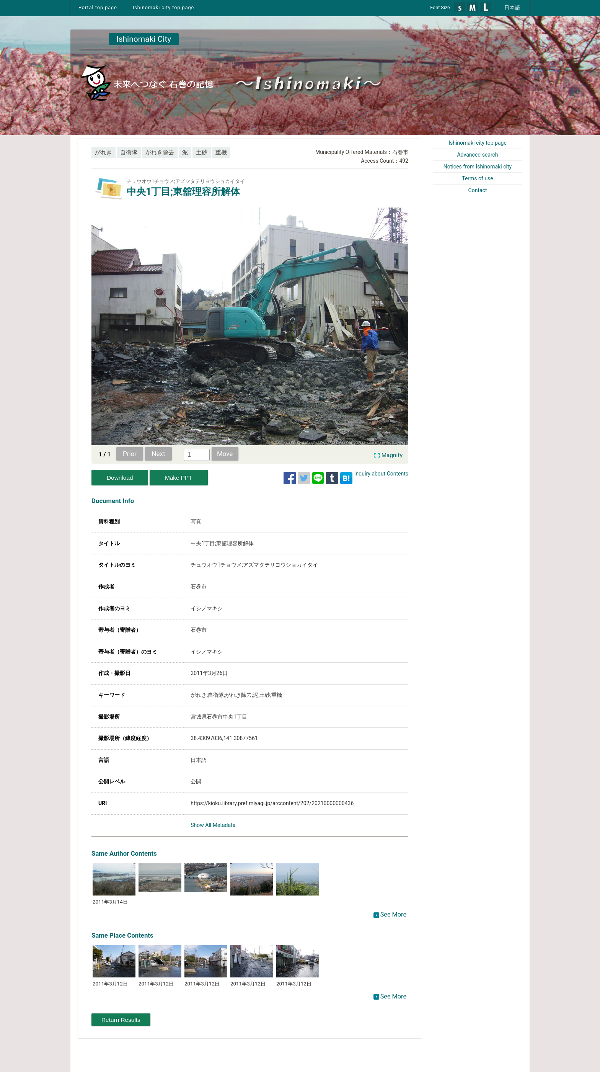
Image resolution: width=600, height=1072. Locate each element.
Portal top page (97, 7)
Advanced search (477, 155)
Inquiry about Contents (381, 474)
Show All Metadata (213, 825)
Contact (477, 190)
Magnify (392, 455)
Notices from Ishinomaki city (477, 166)
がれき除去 (159, 152)
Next (158, 454)
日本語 (512, 7)
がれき (103, 152)
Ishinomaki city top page (163, 7)
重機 (221, 152)
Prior (130, 454)
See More (389, 914)
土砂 (201, 152)
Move (225, 454)
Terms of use (477, 178)
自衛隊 (128, 152)
